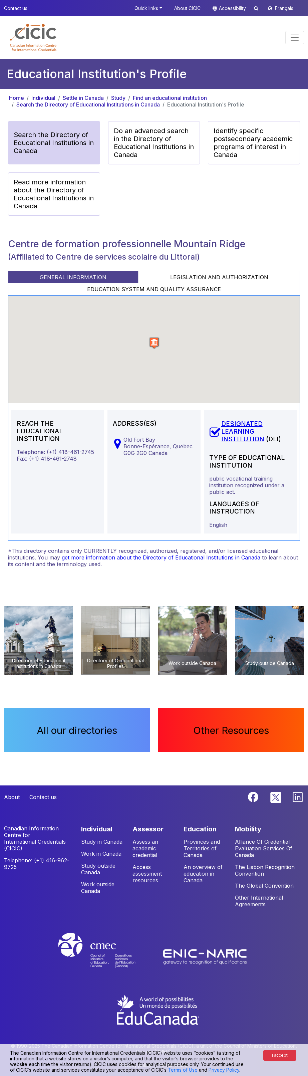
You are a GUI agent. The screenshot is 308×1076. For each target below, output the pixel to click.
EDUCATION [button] (200, 829)
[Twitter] (276, 796)
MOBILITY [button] (248, 829)
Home (16, 98)
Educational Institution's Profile (205, 104)
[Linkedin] (297, 796)
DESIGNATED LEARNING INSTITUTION (242, 431)
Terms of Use (183, 1070)
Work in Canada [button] (101, 853)
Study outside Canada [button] (98, 869)
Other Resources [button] (231, 730)
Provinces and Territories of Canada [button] (202, 848)
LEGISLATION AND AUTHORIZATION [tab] (219, 277)
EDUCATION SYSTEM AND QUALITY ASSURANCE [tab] (154, 289)
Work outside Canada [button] (97, 887)
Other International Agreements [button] (259, 901)
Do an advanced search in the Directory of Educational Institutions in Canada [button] (154, 143)
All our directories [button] (77, 730)
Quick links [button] (146, 8)
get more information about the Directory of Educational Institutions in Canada (161, 557)
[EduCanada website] (157, 1009)
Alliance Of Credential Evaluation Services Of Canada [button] (263, 848)
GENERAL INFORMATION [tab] (73, 277)
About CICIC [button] (187, 8)
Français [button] (284, 8)
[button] (33, 38)
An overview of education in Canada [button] (203, 874)
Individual (43, 98)
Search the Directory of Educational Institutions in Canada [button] (54, 143)
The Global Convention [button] (264, 885)
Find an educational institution (170, 98)
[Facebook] (254, 796)
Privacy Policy (224, 1070)
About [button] (12, 797)
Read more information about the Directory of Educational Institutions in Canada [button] (54, 194)
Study (118, 98)
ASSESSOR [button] (148, 829)
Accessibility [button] (233, 8)
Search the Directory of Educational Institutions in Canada (88, 104)
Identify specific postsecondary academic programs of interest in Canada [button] (253, 143)
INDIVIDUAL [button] (96, 829)
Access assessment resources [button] (147, 874)
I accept (280, 1055)
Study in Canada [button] (101, 841)
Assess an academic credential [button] (145, 848)
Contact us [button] (15, 8)
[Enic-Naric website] (205, 956)
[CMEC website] (106, 956)
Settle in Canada (83, 98)
